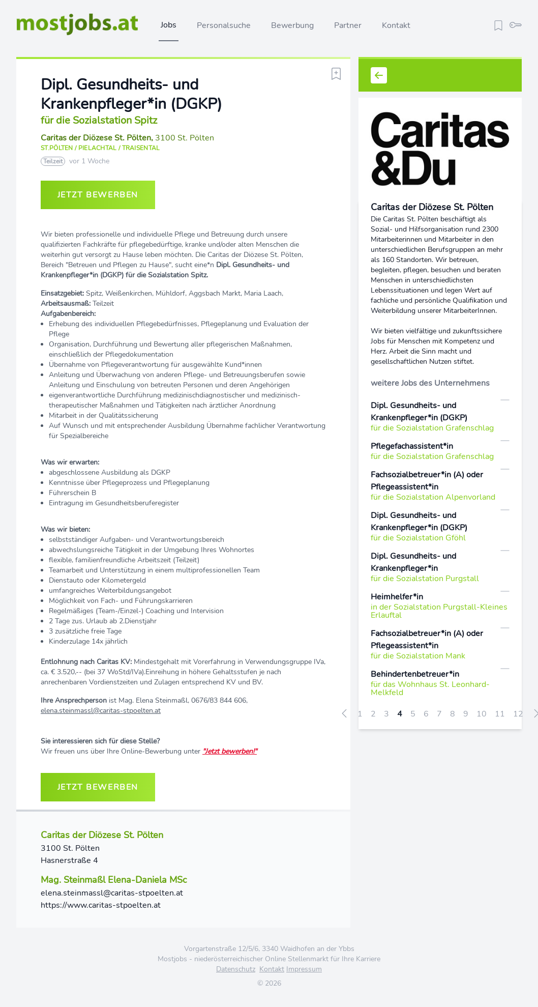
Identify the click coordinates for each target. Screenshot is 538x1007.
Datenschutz (235, 969)
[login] (516, 24)
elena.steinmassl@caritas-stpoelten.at (101, 710)
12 (518, 714)
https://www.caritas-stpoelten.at (101, 905)
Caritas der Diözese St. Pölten (96, 137)
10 (481, 714)
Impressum (304, 969)
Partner (348, 25)
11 (500, 714)
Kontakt (396, 25)
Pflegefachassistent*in (412, 446)
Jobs (168, 25)
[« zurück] (344, 713)
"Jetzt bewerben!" (229, 751)
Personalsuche (224, 25)
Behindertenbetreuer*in (415, 674)
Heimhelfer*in (397, 596)
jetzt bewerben (97, 194)
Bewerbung (292, 25)
